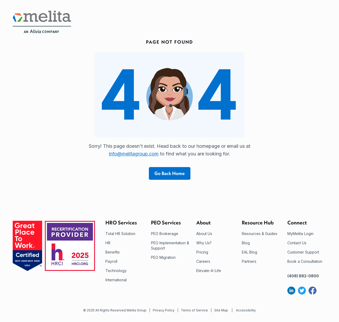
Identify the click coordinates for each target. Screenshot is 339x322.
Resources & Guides (259, 233)
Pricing (202, 252)
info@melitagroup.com (134, 154)
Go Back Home (169, 173)
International (116, 280)
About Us (204, 233)
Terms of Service (194, 310)
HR (107, 243)
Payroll (111, 261)
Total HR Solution (120, 233)
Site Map (221, 310)
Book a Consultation (304, 261)
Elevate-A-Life (208, 270)
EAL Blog (249, 252)
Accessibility (246, 310)
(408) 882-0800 (303, 276)
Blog (246, 243)
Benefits (112, 252)
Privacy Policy (164, 310)
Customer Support (303, 252)
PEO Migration (163, 257)
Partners (249, 261)
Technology (116, 270)
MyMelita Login (300, 233)
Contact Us (296, 243)
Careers (203, 261)
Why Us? (204, 243)
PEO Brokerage (164, 233)
